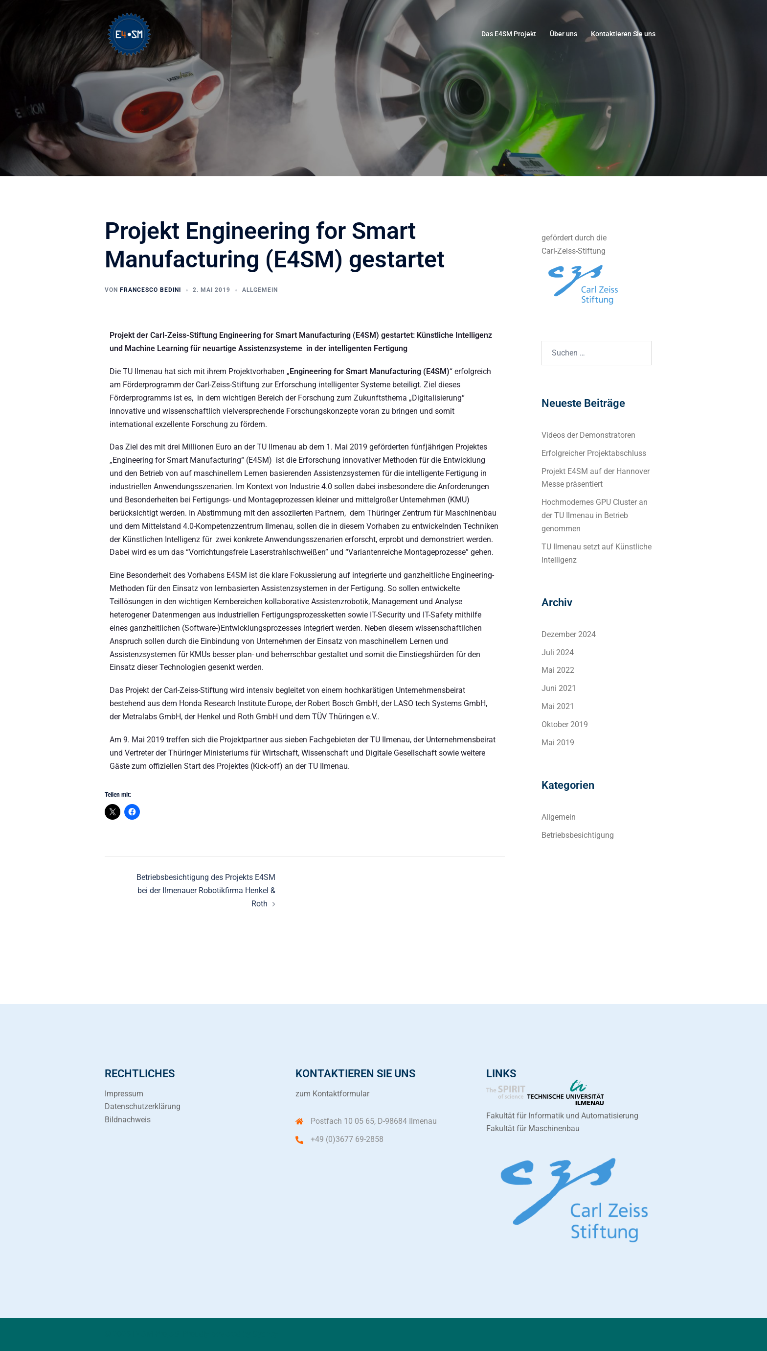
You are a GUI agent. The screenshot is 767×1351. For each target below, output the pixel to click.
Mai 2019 (557, 742)
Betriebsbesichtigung (577, 835)
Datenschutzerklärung (142, 1106)
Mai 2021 (557, 706)
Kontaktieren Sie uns (623, 34)
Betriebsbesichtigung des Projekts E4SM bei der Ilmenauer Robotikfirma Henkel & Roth (205, 890)
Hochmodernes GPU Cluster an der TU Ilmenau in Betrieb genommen (594, 515)
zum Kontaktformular (332, 1093)
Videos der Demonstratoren (588, 435)
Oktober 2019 (564, 724)
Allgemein (260, 289)
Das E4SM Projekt (508, 34)
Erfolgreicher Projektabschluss (593, 453)
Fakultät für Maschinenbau (533, 1128)
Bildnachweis (128, 1119)
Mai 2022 (557, 670)
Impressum (124, 1093)
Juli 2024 (557, 652)
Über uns (563, 34)
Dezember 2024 (568, 634)
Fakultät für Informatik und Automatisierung (562, 1115)
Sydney (265, 1334)
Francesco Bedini (150, 289)
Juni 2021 (558, 688)
